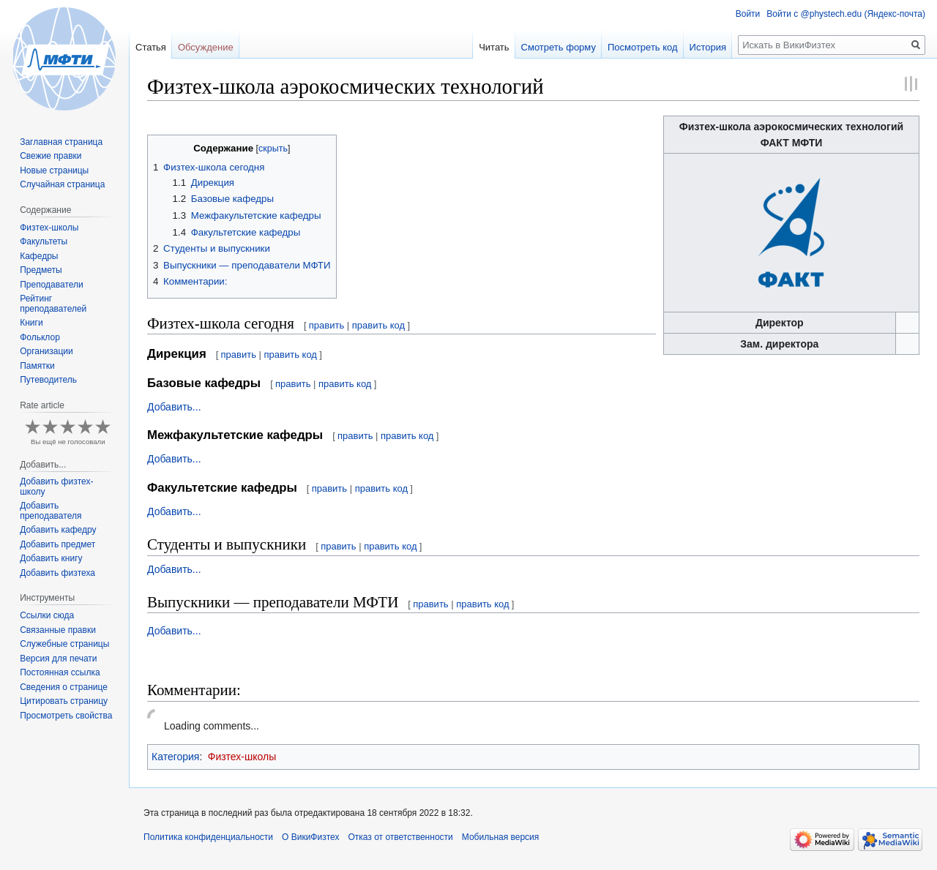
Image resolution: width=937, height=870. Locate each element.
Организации (46, 351)
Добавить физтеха (57, 573)
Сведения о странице (64, 687)
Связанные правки (58, 630)
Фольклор (40, 337)
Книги (31, 323)
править (326, 325)
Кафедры (39, 256)
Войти (748, 14)
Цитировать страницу (64, 701)
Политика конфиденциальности (208, 837)
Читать (494, 47)
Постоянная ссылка (60, 672)
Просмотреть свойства (66, 715)
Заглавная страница (61, 142)
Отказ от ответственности (400, 837)
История (708, 47)
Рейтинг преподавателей (53, 303)
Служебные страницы (64, 644)
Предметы (40, 270)
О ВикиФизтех (310, 837)
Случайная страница (62, 184)
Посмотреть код (643, 47)
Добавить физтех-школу (56, 486)
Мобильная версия (501, 837)
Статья (150, 47)
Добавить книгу (51, 558)
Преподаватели (51, 285)
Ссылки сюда (47, 615)
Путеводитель (48, 380)
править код (378, 325)
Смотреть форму (558, 47)
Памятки (37, 366)
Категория (175, 756)
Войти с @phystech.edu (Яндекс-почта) (845, 14)
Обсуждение (206, 47)
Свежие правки (50, 156)
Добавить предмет (57, 544)
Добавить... (174, 407)
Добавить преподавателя (50, 510)
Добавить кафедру (58, 530)
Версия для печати (58, 658)
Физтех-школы (242, 756)
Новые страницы (54, 170)
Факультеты (43, 241)
